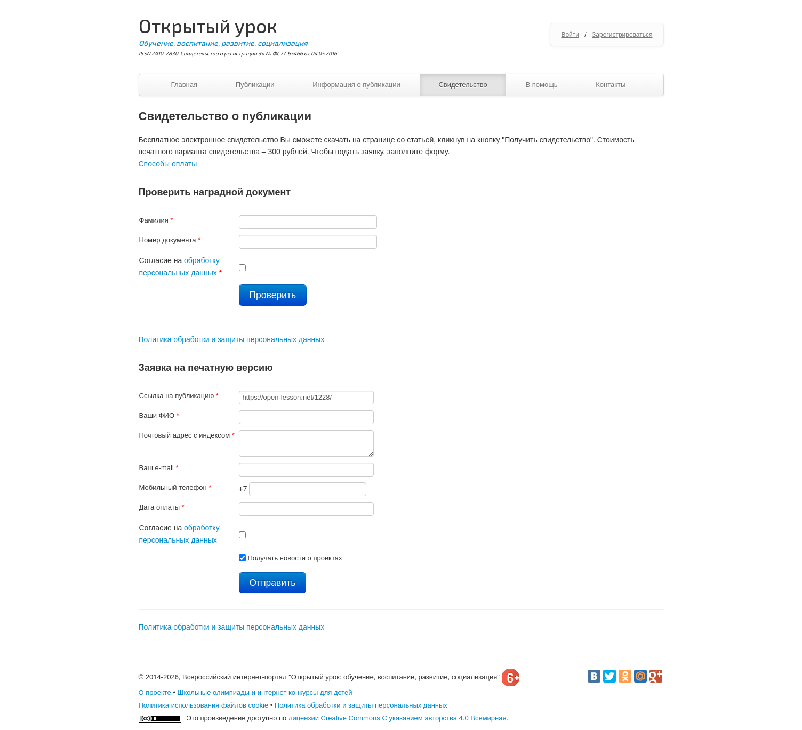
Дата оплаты (162, 507)
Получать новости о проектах (294, 558)
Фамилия (156, 220)
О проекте (155, 692)
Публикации (255, 85)
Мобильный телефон (175, 487)
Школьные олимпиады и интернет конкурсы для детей (265, 692)
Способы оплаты (168, 164)
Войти (570, 34)
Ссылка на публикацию (179, 396)
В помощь (541, 85)
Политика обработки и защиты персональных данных (232, 339)
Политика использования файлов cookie (204, 705)
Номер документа (170, 240)
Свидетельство (462, 85)
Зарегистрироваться (622, 34)
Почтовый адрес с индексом (187, 435)
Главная (184, 85)
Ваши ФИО (159, 415)
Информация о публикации (356, 85)
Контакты (610, 85)
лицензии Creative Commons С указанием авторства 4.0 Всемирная (397, 718)
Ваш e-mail (159, 468)
